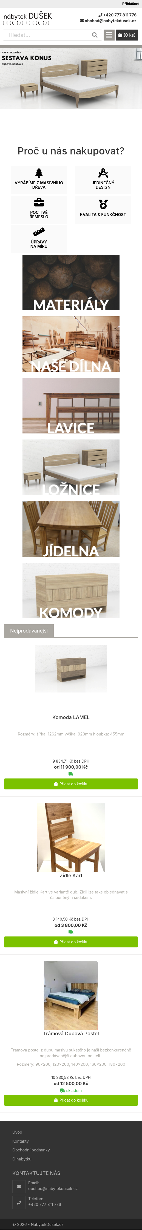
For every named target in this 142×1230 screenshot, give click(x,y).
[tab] (29, 630)
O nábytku (22, 1159)
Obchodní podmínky (31, 1150)
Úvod (17, 1132)
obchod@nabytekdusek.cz (53, 1188)
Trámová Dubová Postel (71, 1033)
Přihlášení (130, 4)
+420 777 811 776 (44, 1204)
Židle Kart (70, 875)
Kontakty (20, 1141)
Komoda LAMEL (71, 717)
